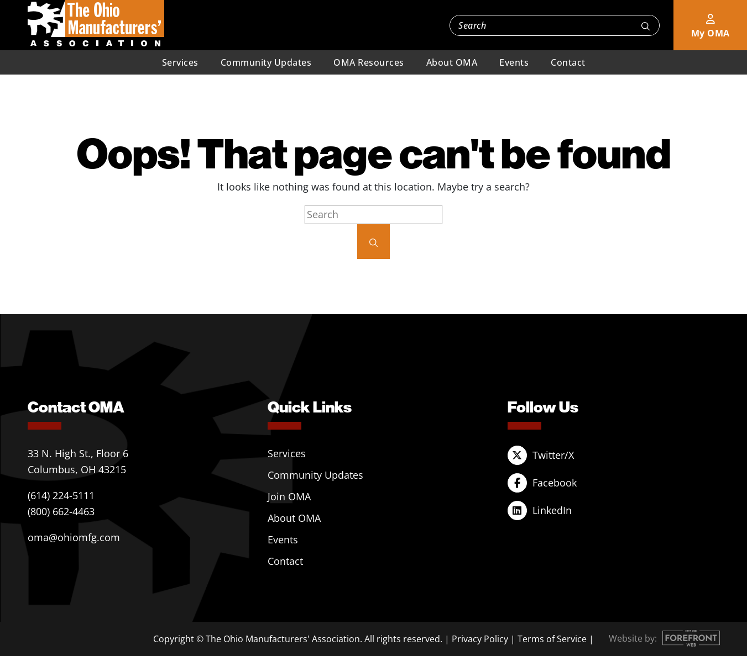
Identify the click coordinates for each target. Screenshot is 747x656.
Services (180, 62)
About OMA (452, 62)
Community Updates (266, 62)
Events (514, 62)
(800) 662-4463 (61, 511)
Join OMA (289, 496)
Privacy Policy (480, 639)
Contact (568, 62)
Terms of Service (552, 639)
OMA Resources (368, 62)
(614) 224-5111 (61, 495)
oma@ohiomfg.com (74, 537)
